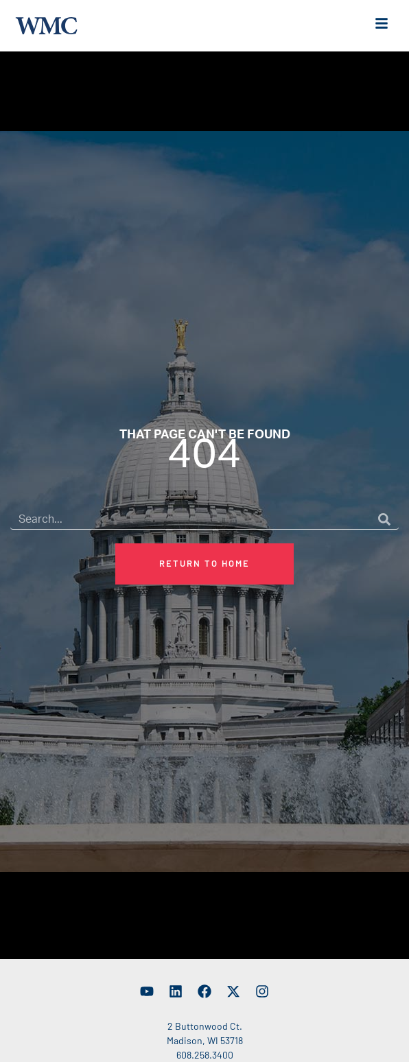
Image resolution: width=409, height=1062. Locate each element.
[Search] (384, 526)
